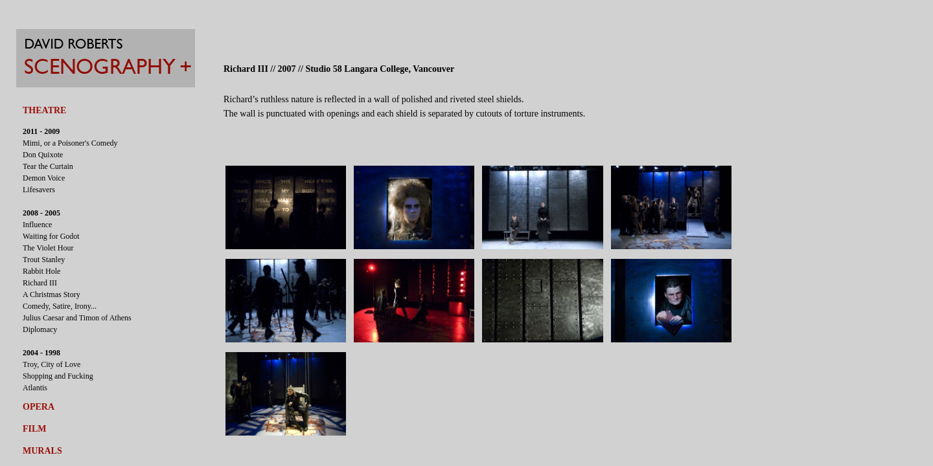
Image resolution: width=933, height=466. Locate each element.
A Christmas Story (51, 294)
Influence (37, 224)
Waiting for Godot (51, 236)
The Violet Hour (48, 247)
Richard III (40, 282)
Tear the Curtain (48, 166)
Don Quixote (43, 154)
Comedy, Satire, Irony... (60, 306)
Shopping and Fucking (58, 376)
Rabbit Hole (41, 271)
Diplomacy (40, 329)
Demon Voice (44, 178)
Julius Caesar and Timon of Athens (77, 317)
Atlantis (35, 387)
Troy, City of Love (51, 364)
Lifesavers (39, 189)
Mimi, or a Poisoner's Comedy (70, 143)
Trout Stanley (44, 259)
